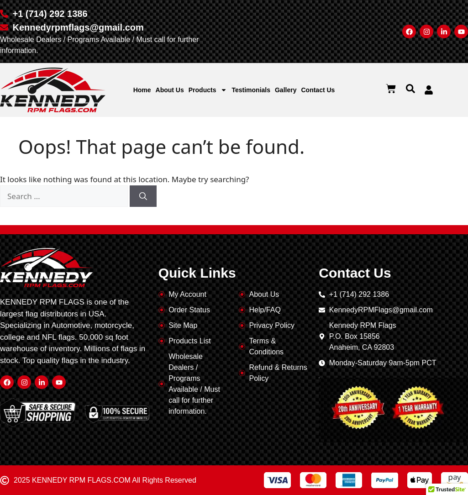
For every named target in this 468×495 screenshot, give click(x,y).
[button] (410, 88)
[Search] (143, 196)
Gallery (285, 90)
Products (208, 90)
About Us (170, 90)
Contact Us (318, 90)
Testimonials (250, 90)
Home (142, 90)
